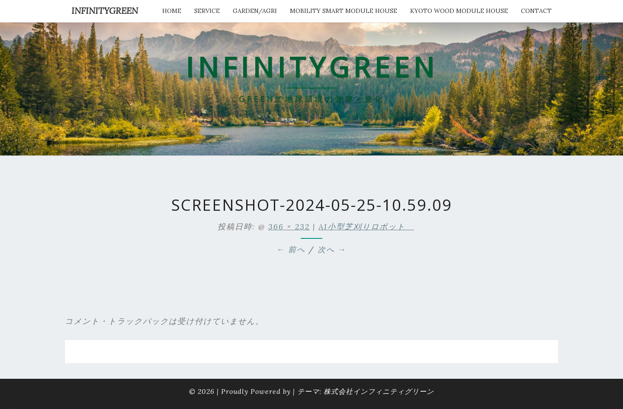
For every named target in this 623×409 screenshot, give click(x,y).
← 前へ (290, 249)
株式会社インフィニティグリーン (379, 391)
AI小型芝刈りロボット (366, 226)
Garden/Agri (255, 11)
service (207, 11)
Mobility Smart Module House (343, 11)
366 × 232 (289, 226)
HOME (171, 11)
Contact (536, 11)
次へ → (332, 249)
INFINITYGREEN (104, 10)
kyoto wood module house (459, 11)
